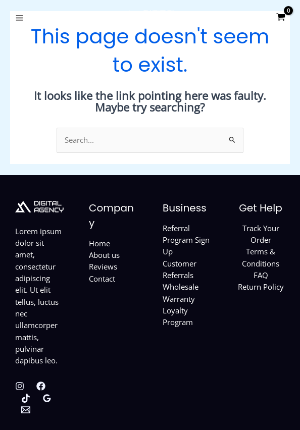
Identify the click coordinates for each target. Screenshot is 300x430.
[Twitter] (25, 398)
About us (104, 255)
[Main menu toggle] (19, 17)
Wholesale (180, 287)
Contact (102, 279)
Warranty (179, 299)
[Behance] (25, 409)
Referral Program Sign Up (186, 240)
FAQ (261, 275)
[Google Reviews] (47, 398)
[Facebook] (40, 386)
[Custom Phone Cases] (150, 18)
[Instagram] (19, 386)
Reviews (103, 266)
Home (99, 243)
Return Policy (261, 287)
